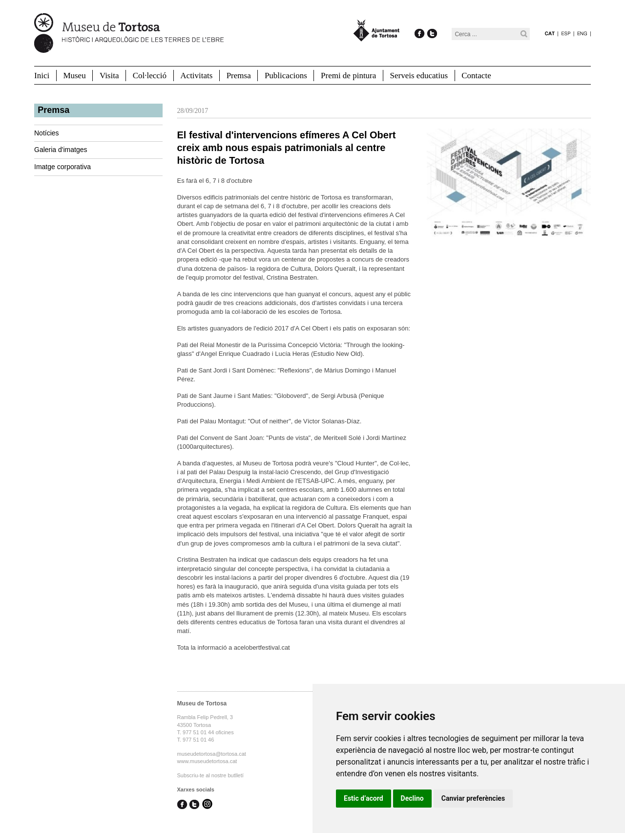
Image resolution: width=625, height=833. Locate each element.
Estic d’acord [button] (363, 798)
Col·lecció (150, 75)
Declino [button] (412, 798)
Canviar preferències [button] (473, 798)
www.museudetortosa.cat (207, 761)
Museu (74, 75)
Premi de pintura (348, 75)
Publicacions (286, 75)
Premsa (239, 75)
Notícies (46, 133)
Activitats (196, 75)
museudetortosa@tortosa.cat (211, 754)
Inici (41, 75)
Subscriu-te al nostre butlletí (210, 775)
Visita (109, 75)
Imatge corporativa (62, 167)
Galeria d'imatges (60, 149)
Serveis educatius (419, 75)
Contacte (476, 75)
